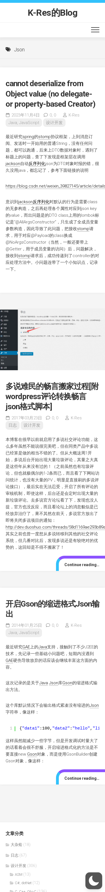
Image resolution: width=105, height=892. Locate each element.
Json (53, 682)
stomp (44, 136)
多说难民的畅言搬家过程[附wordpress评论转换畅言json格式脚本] (52, 396)
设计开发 (54, 122)
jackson (13, 163)
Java (42, 646)
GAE (26, 646)
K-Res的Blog (52, 12)
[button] (93, 880)
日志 (12, 425)
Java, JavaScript (23, 122)
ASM (18, 874)
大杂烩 (16, 844)
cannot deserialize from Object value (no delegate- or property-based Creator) (50, 94)
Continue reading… (81, 564)
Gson (67, 682)
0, (53, 115)
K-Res (74, 115)
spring (28, 136)
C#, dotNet (23, 883)
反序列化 (37, 163)
